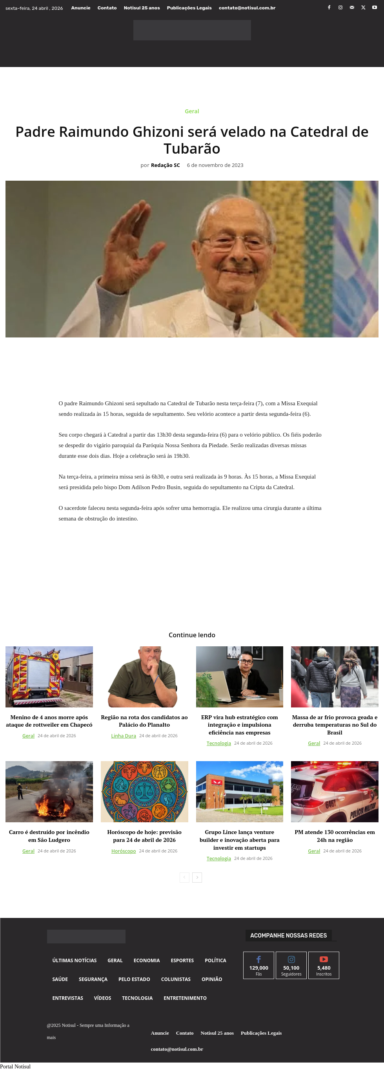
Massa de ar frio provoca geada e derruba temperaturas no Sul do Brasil (335, 724)
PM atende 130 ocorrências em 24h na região (335, 835)
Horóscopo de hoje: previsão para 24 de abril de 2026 (144, 835)
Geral (192, 112)
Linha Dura (123, 735)
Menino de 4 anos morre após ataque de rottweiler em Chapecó (49, 720)
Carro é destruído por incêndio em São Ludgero (49, 835)
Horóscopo (123, 850)
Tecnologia (219, 743)
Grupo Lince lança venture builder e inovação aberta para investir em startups (240, 839)
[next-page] (197, 877)
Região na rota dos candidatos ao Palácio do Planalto (144, 720)
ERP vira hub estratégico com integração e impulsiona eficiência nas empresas (239, 724)
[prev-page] (184, 877)
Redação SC (165, 165)
